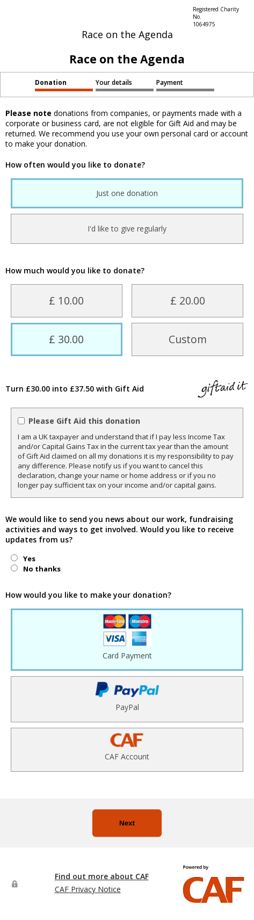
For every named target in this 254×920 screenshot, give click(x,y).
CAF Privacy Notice (88, 889)
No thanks (42, 569)
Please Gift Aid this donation (84, 421)
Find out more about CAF (102, 876)
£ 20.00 (187, 300)
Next (127, 823)
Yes (29, 558)
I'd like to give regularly (127, 228)
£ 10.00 (66, 300)
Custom (188, 339)
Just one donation (127, 193)
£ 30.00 (66, 339)
